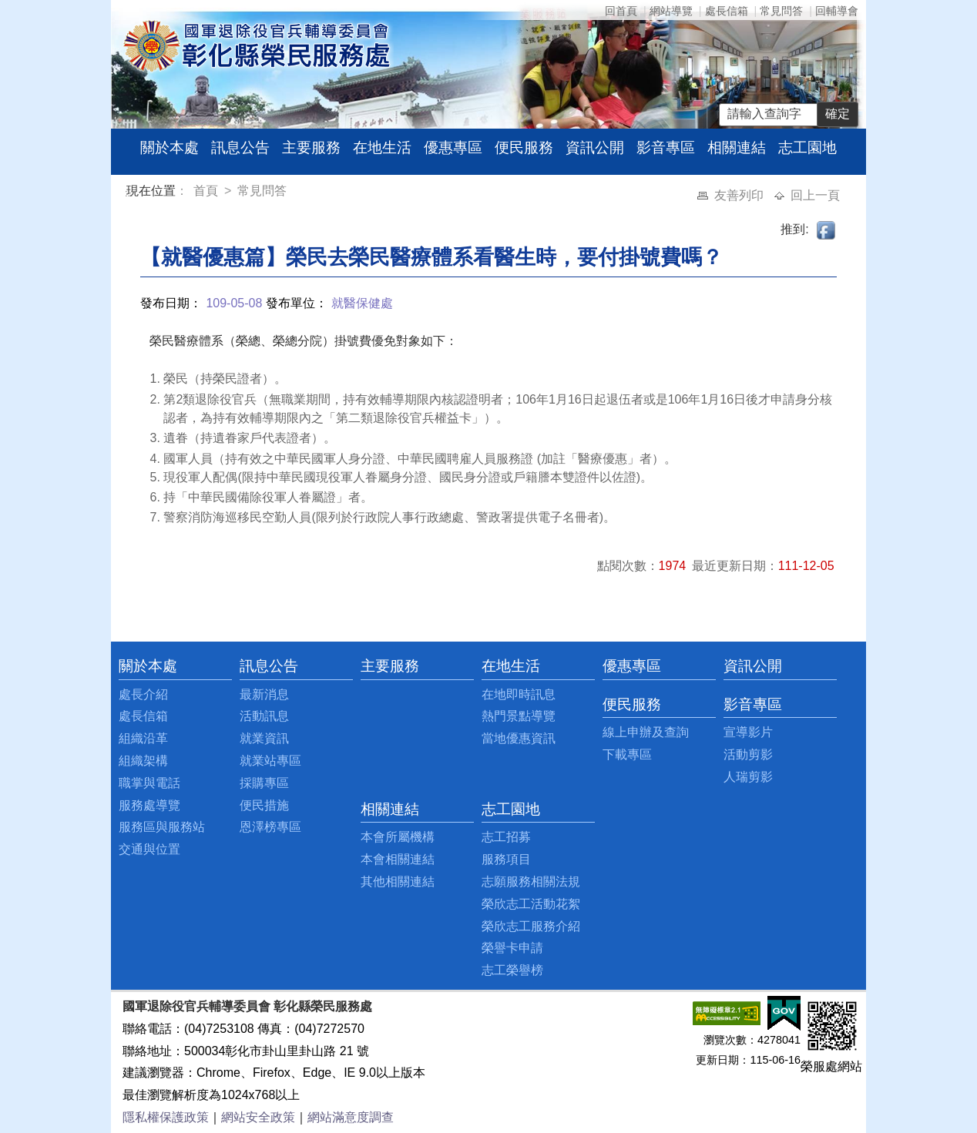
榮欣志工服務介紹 (531, 926)
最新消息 (264, 694)
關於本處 (169, 147)
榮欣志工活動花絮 (531, 903)
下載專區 (627, 754)
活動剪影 (748, 754)
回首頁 (621, 11)
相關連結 (736, 147)
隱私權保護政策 (166, 1117)
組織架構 (143, 760)
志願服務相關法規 (531, 881)
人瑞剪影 (748, 776)
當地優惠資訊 (519, 738)
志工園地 (807, 147)
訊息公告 (240, 147)
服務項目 (506, 859)
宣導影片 (748, 732)
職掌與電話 (149, 782)
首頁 (207, 190)
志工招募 (506, 836)
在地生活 (382, 147)
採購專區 (264, 782)
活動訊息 (264, 715)
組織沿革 (143, 738)
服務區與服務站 (162, 826)
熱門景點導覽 (519, 715)
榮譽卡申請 (512, 947)
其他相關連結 (398, 881)
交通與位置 (149, 849)
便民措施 (264, 805)
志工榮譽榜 (512, 970)
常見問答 (781, 11)
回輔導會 (836, 11)
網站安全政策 (258, 1117)
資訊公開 (595, 147)
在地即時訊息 (519, 694)
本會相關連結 (398, 859)
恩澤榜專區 (270, 826)
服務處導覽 (149, 805)
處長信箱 (726, 11)
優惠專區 (453, 147)
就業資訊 (264, 738)
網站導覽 (671, 11)
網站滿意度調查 (350, 1117)
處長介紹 (143, 694)
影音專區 (665, 147)
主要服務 (311, 147)
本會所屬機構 (398, 836)
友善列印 (740, 195)
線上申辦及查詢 (646, 732)
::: (129, 193)
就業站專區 (270, 760)
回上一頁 (815, 195)
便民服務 (524, 147)
